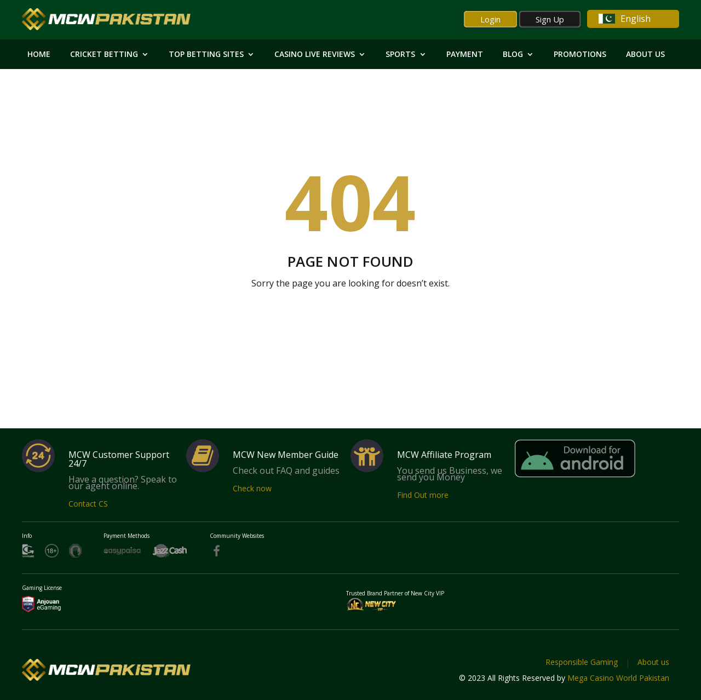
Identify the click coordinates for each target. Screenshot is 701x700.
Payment (464, 54)
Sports (400, 54)
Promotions (580, 54)
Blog (513, 54)
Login (490, 19)
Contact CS (88, 503)
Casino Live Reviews (314, 54)
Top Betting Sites (206, 54)
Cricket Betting (104, 54)
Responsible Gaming (581, 662)
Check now (252, 488)
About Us (645, 54)
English (625, 19)
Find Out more (423, 495)
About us (653, 662)
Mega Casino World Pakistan (618, 678)
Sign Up (550, 19)
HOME (38, 54)
